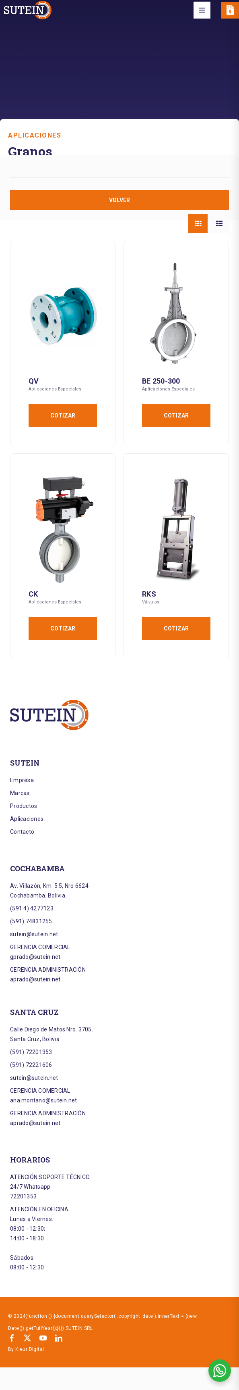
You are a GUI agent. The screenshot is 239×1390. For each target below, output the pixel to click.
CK (33, 594)
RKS (149, 594)
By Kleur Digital (26, 1349)
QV (34, 381)
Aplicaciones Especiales (55, 389)
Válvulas (150, 602)
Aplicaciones (34, 135)
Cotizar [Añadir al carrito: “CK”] (62, 628)
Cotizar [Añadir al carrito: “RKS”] (176, 628)
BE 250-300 (161, 381)
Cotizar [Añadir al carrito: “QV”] (62, 415)
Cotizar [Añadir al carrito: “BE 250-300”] (176, 415)
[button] (202, 10)
